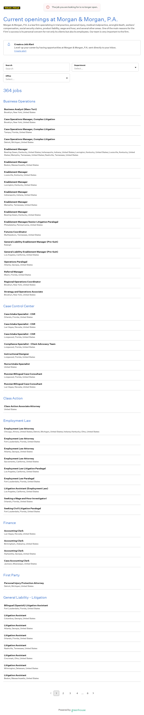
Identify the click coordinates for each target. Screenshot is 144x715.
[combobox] (74, 68)
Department (79, 65)
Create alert (20, 51)
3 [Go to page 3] (70, 693)
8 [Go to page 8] (87, 693)
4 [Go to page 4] (77, 693)
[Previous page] (50, 693)
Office (8, 76)
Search (9, 65)
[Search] (36, 69)
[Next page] (93, 693)
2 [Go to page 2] (63, 693)
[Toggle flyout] (135, 67)
